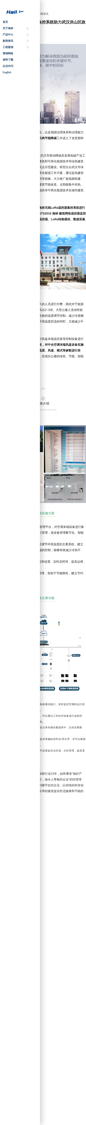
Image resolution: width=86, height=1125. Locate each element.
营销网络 (8, 53)
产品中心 (8, 34)
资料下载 (8, 59)
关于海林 (8, 28)
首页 (5, 22)
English (7, 72)
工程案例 (8, 47)
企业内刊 (8, 66)
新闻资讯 (8, 40)
